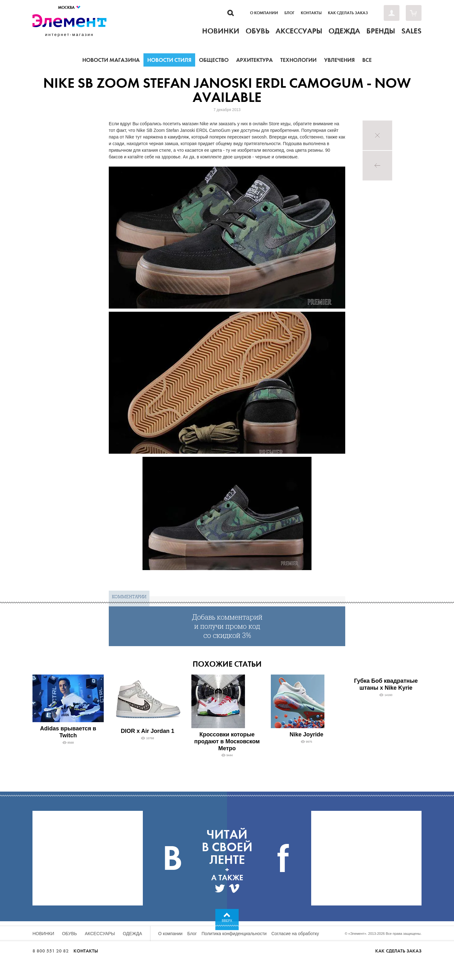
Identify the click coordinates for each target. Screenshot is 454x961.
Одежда (132, 933)
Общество (214, 59)
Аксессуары (100, 933)
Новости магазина (111, 59)
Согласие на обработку (295, 933)
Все (367, 59)
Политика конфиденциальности (234, 933)
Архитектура (254, 59)
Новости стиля (169, 59)
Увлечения (339, 59)
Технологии (298, 59)
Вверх (227, 921)
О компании (264, 12)
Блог (289, 12)
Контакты (311, 12)
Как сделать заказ (348, 12)
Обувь (69, 933)
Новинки (43, 933)
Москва (69, 7)
